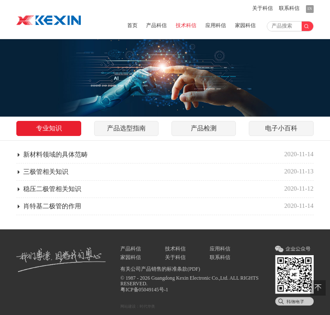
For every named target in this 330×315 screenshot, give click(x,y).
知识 (49, 128)
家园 (245, 25)
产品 (156, 25)
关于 (262, 8)
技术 (186, 25)
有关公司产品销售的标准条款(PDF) (160, 269)
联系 (289, 8)
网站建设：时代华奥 (137, 306)
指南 (126, 128)
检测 (204, 128)
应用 (215, 25)
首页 (132, 25)
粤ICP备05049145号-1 (144, 290)
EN (310, 9)
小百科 (281, 128)
